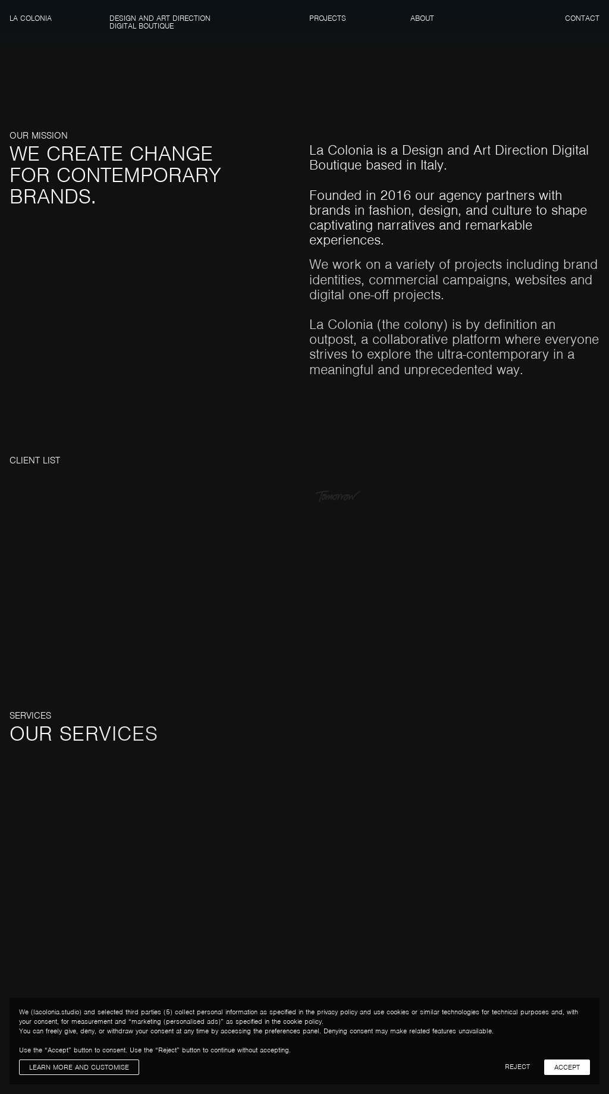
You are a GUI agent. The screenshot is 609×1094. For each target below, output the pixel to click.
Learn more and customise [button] (79, 1067)
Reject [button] (517, 1066)
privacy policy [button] (337, 1012)
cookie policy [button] (302, 1021)
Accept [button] (567, 1067)
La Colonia (31, 18)
